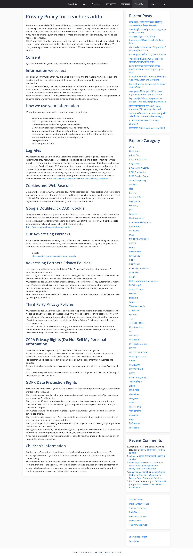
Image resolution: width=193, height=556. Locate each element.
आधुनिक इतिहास (135, 381)
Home (84, 4)
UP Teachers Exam (138, 343)
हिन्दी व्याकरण (134, 423)
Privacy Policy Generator (64, 178)
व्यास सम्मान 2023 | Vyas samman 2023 (147, 128)
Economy (133, 205)
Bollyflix (133, 512)
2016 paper (134, 151)
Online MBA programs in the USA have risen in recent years (147, 484)
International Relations (140, 222)
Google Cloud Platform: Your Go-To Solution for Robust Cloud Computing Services (147, 475)
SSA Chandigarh (137, 306)
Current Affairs (136, 197)
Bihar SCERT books (138, 159)
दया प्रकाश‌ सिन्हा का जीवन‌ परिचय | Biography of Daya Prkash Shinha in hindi (146, 39)
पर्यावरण (132, 402)
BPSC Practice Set (137, 172)
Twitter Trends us (137, 508)
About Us (141, 4)
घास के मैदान (134, 390)
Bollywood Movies (138, 516)
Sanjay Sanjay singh (138, 471)
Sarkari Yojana (136, 289)
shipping (133, 297)
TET (131, 318)
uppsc (132, 360)
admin (132, 456)
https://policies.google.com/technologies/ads (48, 227)
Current (133, 192)
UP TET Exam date (138, 352)
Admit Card (134, 155)
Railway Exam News (139, 268)
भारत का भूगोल (110, 4)
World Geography (137, 377)
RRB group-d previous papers (143, 281)
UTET (132, 373)
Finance (133, 213)
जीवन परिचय (134, 394)
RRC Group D (135, 285)
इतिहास (132, 385)
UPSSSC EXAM (136, 369)
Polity (132, 247)
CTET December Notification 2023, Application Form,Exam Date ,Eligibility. (146, 465)
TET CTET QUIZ (136, 322)
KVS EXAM (134, 230)
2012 (131, 146)
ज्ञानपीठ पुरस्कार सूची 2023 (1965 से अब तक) (147, 54)
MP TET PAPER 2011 (139, 239)
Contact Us (72, 4)
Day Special (134, 201)
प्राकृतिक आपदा (135, 406)
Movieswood (135, 520)
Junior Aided (135, 226)
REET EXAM (134, 272)
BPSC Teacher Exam (138, 176)
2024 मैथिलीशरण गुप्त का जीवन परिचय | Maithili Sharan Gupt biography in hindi (146, 69)
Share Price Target (138, 536)
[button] (164, 4)
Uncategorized (136, 327)
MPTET (132, 243)
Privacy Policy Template (96, 178)
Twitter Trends (136, 499)
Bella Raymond (136, 462)
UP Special (134, 339)
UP (130, 331)
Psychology (134, 255)
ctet (131, 188)
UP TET (132, 348)
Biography (96, 4)
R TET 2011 (134, 264)
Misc (131, 234)
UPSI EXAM (134, 364)
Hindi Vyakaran (136, 218)
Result (132, 276)
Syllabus (133, 314)
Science (132, 293)
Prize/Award (135, 251)
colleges (133, 184)
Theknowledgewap (138, 524)
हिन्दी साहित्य (125, 4)
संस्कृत (131, 419)
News (156, 4)
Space (132, 302)
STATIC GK (134, 310)
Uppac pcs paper (137, 356)
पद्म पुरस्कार (133, 398)
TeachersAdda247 (95, 552)
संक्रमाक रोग (133, 415)
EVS (131, 209)
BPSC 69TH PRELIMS (139, 167)
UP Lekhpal (134, 335)
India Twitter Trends (139, 503)
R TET (132, 260)
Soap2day (134, 540)
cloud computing (137, 180)
